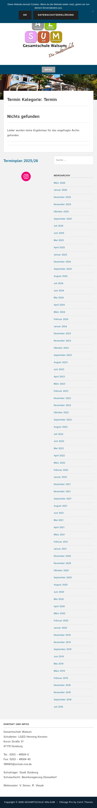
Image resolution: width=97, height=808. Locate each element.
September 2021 (62, 498)
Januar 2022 (60, 477)
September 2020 (63, 577)
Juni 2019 (59, 656)
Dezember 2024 (62, 262)
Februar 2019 (61, 678)
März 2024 (59, 312)
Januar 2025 (60, 254)
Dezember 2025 (62, 197)
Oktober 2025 (61, 211)
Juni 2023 (59, 369)
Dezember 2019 (62, 635)
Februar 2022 (61, 470)
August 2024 (61, 276)
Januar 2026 (60, 190)
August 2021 (60, 506)
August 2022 (61, 427)
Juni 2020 (59, 592)
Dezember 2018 (62, 685)
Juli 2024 (58, 283)
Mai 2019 (58, 664)
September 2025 (63, 219)
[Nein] (92, 11)
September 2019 (62, 649)
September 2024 (63, 269)
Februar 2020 (61, 620)
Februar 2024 (61, 319)
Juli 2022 (58, 434)
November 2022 (62, 405)
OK (25, 15)
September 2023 (63, 355)
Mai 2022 (59, 448)
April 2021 (59, 527)
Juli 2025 (58, 226)
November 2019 (62, 642)
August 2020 (61, 585)
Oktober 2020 (61, 570)
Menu (48, 69)
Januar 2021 (60, 549)
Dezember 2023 (62, 333)
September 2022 (63, 420)
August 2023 (61, 362)
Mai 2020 (59, 599)
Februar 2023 (61, 391)
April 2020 (59, 606)
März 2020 (59, 613)
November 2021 (62, 491)
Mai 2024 (59, 297)
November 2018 (62, 692)
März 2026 (59, 183)
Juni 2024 (59, 290)
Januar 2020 (60, 628)
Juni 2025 (59, 233)
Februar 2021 (61, 542)
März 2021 (59, 534)
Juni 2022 (59, 441)
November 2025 (62, 204)
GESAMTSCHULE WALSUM (39, 802)
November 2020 (62, 563)
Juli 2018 (58, 707)
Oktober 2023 (61, 348)
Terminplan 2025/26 (20, 161)
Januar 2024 (60, 326)
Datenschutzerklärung (56, 15)
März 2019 (59, 671)
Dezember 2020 (62, 556)
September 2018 (62, 699)
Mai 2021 (58, 520)
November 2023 (62, 341)
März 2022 (59, 463)
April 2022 (59, 455)
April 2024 (59, 305)
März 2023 (59, 384)
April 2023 (59, 376)
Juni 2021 (59, 513)
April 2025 (59, 247)
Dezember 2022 (62, 398)
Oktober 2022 (61, 412)
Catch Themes (85, 802)
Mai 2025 (59, 240)
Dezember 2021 (62, 484)
